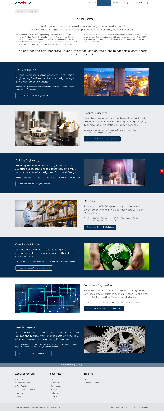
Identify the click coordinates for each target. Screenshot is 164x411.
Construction (56, 386)
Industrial (54, 393)
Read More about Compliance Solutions (34, 268)
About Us (92, 3)
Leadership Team (24, 383)
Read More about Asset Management (34, 353)
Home (20, 11)
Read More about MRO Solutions (100, 227)
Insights (127, 3)
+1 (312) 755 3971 (67, 365)
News (19, 396)
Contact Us (138, 3)
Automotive (56, 383)
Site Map (145, 407)
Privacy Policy (124, 407)
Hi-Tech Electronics (58, 379)
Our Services (104, 3)
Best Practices (22, 386)
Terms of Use (135, 407)
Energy (54, 390)
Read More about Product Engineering (102, 139)
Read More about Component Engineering (104, 309)
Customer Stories (92, 383)
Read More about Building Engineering (34, 184)
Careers (20, 393)
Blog (87, 379)
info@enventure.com (84, 365)
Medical (54, 396)
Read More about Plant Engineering (33, 96)
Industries (116, 3)
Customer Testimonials (26, 390)
